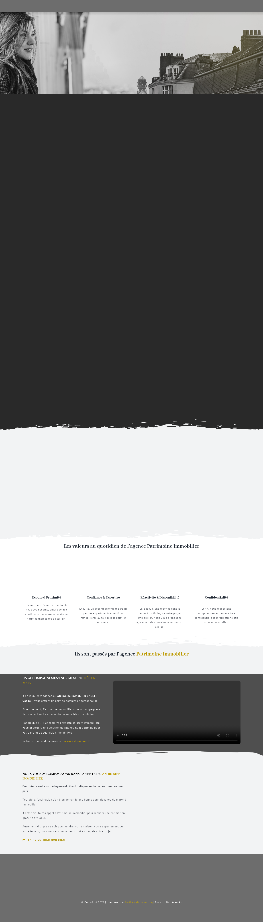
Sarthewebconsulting (139, 902)
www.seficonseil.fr (77, 741)
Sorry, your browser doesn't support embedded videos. (176, 712)
